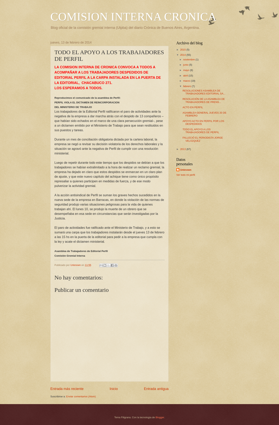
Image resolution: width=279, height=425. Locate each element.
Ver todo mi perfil (185, 174)
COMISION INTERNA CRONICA (133, 16)
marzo (187, 80)
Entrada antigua (156, 389)
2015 (183, 49)
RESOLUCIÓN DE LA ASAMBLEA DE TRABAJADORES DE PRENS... (204, 100)
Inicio (114, 389)
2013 (183, 149)
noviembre (189, 59)
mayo (186, 70)
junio (186, 64)
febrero (187, 86)
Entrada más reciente (67, 389)
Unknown (185, 169)
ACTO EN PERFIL (193, 107)
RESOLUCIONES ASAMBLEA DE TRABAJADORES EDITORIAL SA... (204, 92)
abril (186, 75)
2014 (183, 54)
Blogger (160, 417)
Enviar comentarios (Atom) (81, 396)
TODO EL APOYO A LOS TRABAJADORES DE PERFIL (201, 131)
